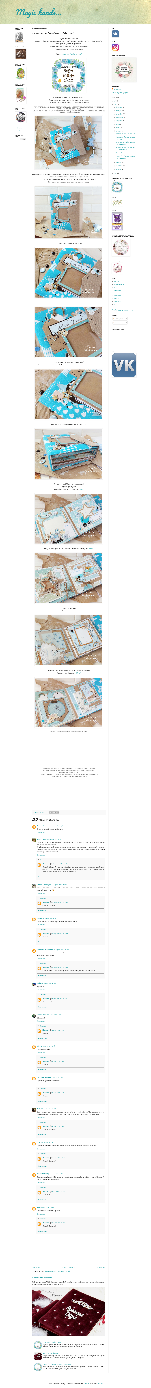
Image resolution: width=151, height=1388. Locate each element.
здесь (82, 489)
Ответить (41, 832)
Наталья (45, 864)
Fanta (39, 983)
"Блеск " (118, 153)
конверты (117, 290)
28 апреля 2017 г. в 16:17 (56, 826)
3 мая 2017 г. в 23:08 (47, 1142)
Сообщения (118, 319)
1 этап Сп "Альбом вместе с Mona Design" (57, 1364)
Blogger (100, 1384)
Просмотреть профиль (120, 93)
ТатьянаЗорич (42, 826)
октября (119, 114)
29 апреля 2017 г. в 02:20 (59, 885)
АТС (115, 287)
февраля (119, 166)
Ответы (43, 860)
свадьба (116, 299)
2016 (115, 173)
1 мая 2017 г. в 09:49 (49, 1046)
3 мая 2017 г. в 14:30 (58, 1030)
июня (118, 127)
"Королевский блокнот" (42, 1277)
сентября (120, 117)
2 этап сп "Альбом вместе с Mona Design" (125, 149)
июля (118, 124)
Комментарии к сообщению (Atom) (57, 1271)
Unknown (39, 1046)
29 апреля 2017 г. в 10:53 (49, 918)
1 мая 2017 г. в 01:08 (55, 1015)
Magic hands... (38, 11)
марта (119, 162)
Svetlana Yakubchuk (43, 1174)
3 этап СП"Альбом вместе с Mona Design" (125, 143)
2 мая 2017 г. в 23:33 (49, 1109)
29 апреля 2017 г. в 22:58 (61, 950)
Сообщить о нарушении (122, 310)
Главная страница (68, 1267)
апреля (119, 131)
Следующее (37, 1267)
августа (119, 121)
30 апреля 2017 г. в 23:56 (59, 999)
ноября (119, 111)
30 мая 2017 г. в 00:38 (58, 1191)
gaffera (86, 1384)
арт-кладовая (119, 284)
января (119, 169)
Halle (38, 1207)
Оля (38, 1142)
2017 (115, 104)
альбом (116, 281)
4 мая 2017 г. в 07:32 (58, 1158)
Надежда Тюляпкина (45, 950)
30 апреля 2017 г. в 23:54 (59, 902)
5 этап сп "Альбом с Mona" (71, 54)
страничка (117, 301)
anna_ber (40, 1109)
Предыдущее (100, 1267)
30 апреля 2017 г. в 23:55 (60, 967)
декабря (119, 107)
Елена (39, 918)
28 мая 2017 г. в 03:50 (46, 1207)
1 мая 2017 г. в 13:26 (57, 1077)
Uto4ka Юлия (42, 839)
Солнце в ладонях (44, 1077)
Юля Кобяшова (43, 1015)
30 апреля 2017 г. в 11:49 (48, 983)
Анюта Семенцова (44, 885)
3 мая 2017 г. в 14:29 (58, 1126)
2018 (115, 101)
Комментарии (119, 323)
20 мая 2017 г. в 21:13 (56, 1174)
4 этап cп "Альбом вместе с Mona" (125, 138)
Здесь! (78, 673)
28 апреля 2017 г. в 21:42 (59, 864)
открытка (117, 296)
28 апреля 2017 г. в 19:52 (54, 839)
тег (115, 304)
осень (116, 293)
